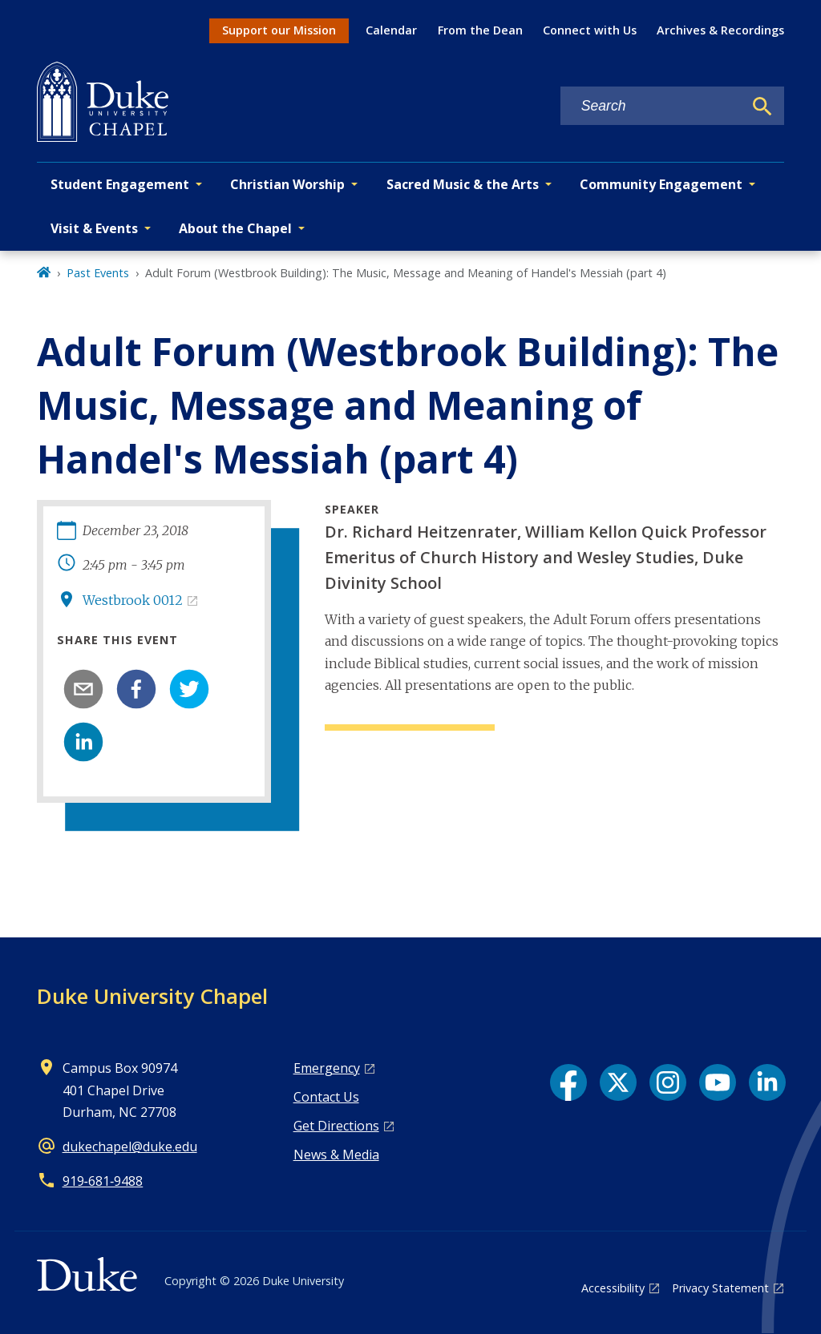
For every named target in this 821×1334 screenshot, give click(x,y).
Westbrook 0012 (133, 600)
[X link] (618, 1082)
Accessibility (613, 1288)
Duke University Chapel (152, 995)
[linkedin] (83, 742)
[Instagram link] (667, 1082)
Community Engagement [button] (661, 184)
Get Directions (336, 1126)
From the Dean (480, 30)
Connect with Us (590, 30)
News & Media (336, 1154)
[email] (83, 689)
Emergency (326, 1068)
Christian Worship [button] (287, 184)
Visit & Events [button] (94, 228)
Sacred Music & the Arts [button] (462, 184)
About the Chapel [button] (235, 228)
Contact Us (326, 1097)
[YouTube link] (717, 1082)
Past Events (98, 272)
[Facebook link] (568, 1082)
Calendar (391, 30)
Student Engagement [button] (120, 184)
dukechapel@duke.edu (130, 1146)
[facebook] (136, 689)
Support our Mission (279, 30)
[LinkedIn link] (767, 1082)
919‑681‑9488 (103, 1181)
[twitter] (189, 689)
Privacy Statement (720, 1288)
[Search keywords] (651, 106)
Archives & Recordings (720, 30)
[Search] (762, 106)
